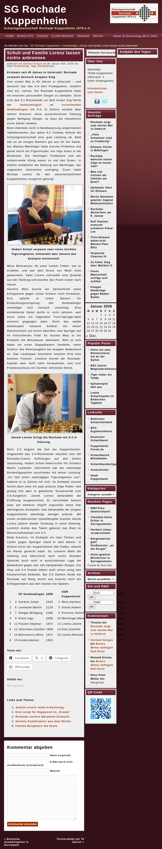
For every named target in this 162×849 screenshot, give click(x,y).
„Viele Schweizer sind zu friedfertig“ (101, 138)
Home (9, 36)
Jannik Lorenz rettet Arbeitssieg (39, 707)
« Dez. (91, 336)
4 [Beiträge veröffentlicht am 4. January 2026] (114, 315)
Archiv (98, 36)
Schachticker (100, 469)
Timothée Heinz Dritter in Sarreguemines (101, 520)
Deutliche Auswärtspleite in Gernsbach (16, 842)
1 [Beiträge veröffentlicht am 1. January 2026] (101, 315)
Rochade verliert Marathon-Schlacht (42, 716)
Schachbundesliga (103, 464)
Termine (83, 36)
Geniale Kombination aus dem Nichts (43, 721)
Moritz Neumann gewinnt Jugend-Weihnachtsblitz (102, 200)
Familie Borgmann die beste (36, 725)
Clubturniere (62, 36)
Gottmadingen (46, 66)
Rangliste (25, 36)
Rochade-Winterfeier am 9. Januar (101, 212)
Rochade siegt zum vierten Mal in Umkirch (102, 125)
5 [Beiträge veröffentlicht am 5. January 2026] (88, 319)
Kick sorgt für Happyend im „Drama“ (42, 712)
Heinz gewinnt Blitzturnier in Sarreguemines (101, 558)
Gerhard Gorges (32, 64)
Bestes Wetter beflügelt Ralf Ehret (102, 647)
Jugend (42, 36)
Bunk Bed (106, 565)
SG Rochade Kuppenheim (45, 45)
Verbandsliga (70, 45)
